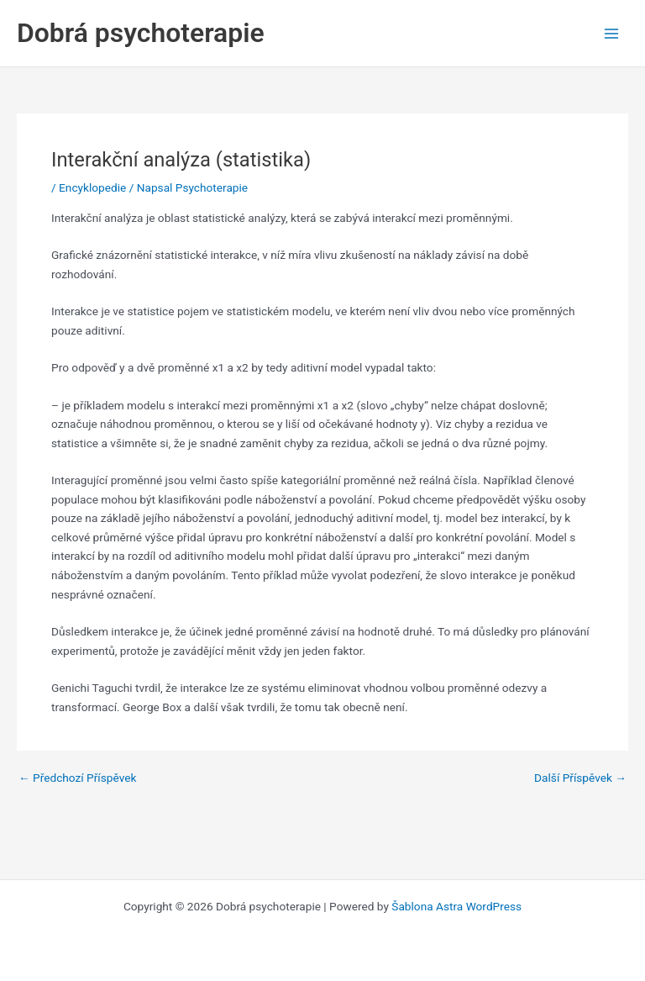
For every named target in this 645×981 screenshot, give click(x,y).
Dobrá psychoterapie (141, 33)
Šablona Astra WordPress (456, 906)
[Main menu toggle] (612, 33)
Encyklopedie (92, 187)
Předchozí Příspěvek (77, 778)
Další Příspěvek (580, 778)
